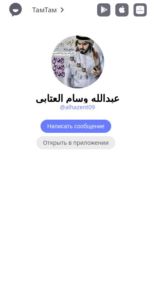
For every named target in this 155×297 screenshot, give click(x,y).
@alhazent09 (77, 107)
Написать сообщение (76, 126)
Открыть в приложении (76, 142)
